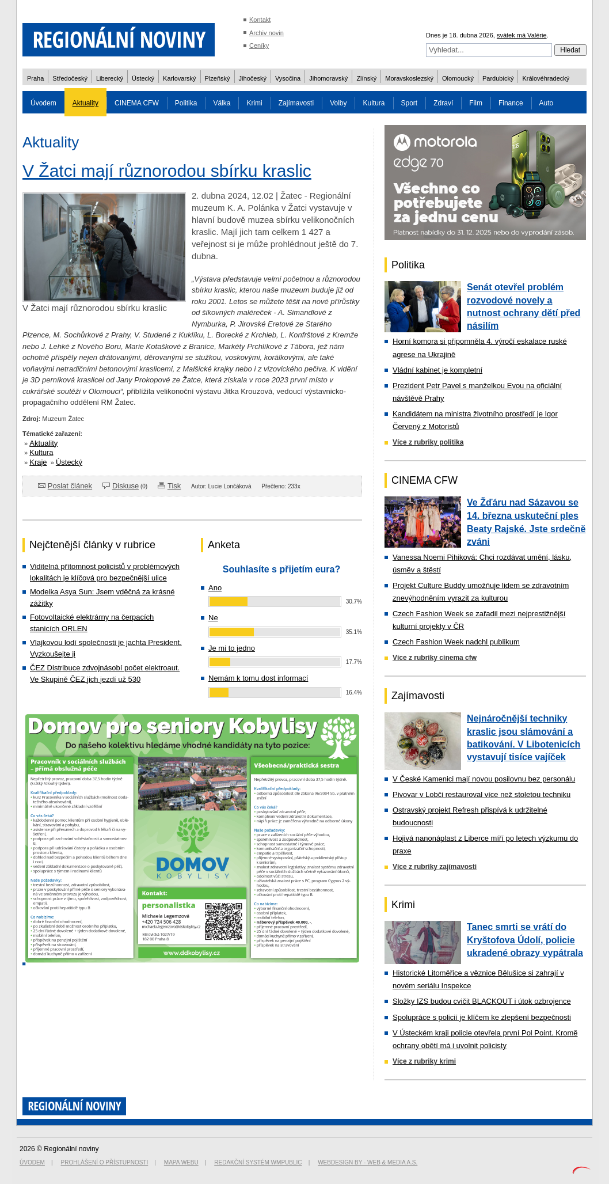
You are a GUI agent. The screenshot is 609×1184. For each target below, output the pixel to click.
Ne (213, 617)
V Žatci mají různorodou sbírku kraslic (166, 170)
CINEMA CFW (137, 103)
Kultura (374, 103)
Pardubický (497, 78)
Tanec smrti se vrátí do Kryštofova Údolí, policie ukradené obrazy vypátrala (525, 940)
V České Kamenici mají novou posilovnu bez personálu (484, 779)
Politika (186, 103)
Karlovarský (179, 78)
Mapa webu (181, 1162)
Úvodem (43, 103)
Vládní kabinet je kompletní (437, 370)
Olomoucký (458, 78)
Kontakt (260, 19)
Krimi (254, 103)
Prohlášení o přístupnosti (105, 1162)
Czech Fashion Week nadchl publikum (456, 641)
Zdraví (443, 103)
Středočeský (69, 78)
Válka (221, 103)
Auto (546, 103)
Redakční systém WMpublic (258, 1162)
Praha (35, 78)
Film (475, 103)
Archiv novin (266, 32)
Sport (409, 103)
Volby (338, 103)
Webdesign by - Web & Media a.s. (367, 1162)
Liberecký (109, 78)
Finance (510, 103)
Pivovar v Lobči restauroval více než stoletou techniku (481, 794)
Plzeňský (217, 78)
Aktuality (85, 103)
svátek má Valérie (522, 35)
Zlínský (366, 78)
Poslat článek (70, 485)
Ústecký (143, 78)
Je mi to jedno (231, 648)
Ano (215, 587)
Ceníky (259, 45)
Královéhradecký (545, 78)
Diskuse (125, 485)
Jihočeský (253, 78)
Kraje (38, 462)
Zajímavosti (296, 103)
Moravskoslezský (409, 78)
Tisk (174, 485)
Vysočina (287, 78)
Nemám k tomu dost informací (258, 678)
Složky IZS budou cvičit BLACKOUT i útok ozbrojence (482, 1001)
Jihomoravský (328, 78)
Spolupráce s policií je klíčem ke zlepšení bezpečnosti (482, 1017)
